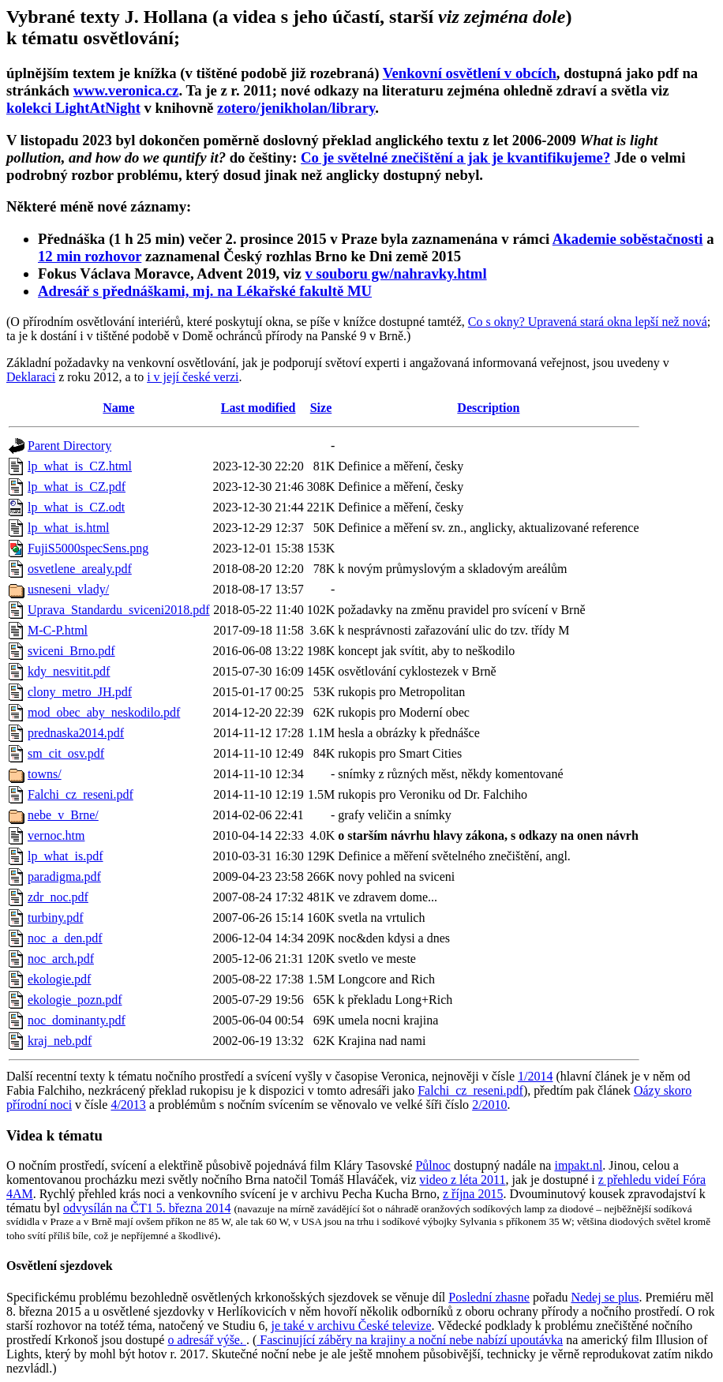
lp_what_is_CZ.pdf (76, 486)
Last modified (258, 407)
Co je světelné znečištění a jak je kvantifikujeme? (455, 157)
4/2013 (128, 1104)
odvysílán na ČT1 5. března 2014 (146, 1208)
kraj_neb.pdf (60, 1040)
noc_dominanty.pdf (76, 1020)
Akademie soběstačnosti (628, 238)
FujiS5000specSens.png (88, 548)
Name (118, 407)
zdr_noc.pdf (58, 897)
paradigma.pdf (64, 876)
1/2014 (535, 1076)
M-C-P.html (58, 630)
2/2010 (489, 1104)
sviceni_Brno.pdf (71, 650)
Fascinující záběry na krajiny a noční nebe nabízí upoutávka (410, 1339)
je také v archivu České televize (351, 1325)
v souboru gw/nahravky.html (395, 273)
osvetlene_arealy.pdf (80, 568)
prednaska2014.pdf (76, 733)
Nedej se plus (605, 1297)
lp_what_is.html (69, 527)
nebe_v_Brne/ (63, 815)
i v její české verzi (192, 377)
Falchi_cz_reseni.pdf (80, 794)
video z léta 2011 (462, 1179)
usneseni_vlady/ (68, 589)
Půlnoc (432, 1165)
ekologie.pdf (59, 979)
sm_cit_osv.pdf (66, 753)
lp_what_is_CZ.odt (76, 507)
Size (321, 407)
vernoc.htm (56, 835)
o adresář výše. (206, 1339)
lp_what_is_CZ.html (80, 466)
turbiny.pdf (56, 917)
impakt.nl (578, 1165)
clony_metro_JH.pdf (80, 691)
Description (488, 407)
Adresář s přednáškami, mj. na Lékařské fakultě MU (205, 291)
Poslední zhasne (489, 1297)
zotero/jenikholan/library (296, 107)
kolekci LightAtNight (73, 107)
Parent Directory (69, 445)
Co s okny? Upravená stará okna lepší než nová (587, 321)
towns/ (45, 774)
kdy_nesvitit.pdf (69, 671)
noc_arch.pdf (61, 958)
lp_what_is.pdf (65, 856)
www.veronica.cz (126, 90)
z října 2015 (473, 1193)
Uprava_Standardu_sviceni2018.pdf (119, 609)
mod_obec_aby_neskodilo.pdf (104, 712)
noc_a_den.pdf (65, 938)
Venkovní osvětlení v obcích (469, 73)
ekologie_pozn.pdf (75, 999)
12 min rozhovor (89, 256)
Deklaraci (30, 377)
